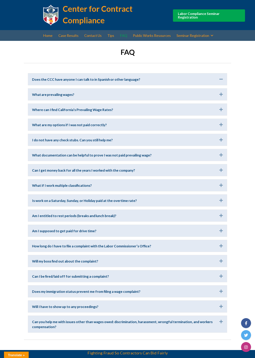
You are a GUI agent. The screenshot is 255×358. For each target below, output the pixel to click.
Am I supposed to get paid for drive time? (64, 231)
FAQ (123, 35)
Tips (110, 35)
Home (48, 35)
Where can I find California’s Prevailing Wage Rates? (73, 110)
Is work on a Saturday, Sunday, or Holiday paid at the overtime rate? (84, 201)
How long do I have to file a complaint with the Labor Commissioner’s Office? (92, 246)
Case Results (68, 35)
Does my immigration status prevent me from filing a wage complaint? (86, 291)
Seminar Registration (193, 35)
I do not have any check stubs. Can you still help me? (72, 140)
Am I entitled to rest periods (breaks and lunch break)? (74, 216)
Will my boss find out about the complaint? (65, 261)
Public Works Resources (152, 35)
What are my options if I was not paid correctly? (70, 125)
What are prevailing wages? (54, 94)
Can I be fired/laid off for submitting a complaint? (70, 276)
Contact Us (93, 35)
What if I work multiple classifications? (62, 185)
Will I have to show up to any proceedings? (65, 307)
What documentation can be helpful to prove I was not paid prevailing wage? (92, 155)
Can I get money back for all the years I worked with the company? (84, 170)
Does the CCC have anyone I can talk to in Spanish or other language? (86, 79)
